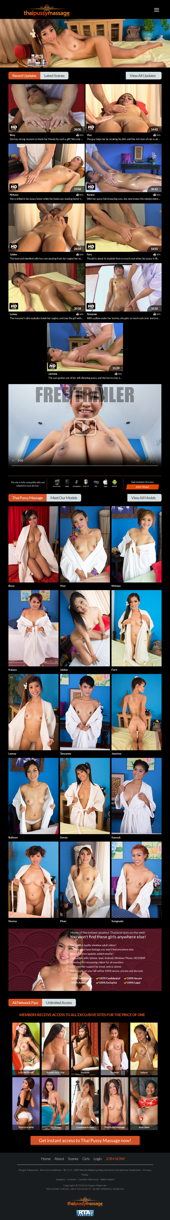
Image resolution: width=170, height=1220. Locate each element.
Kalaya (90, 194)
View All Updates (143, 75)
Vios (89, 135)
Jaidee (13, 254)
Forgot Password (28, 1170)
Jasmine (52, 373)
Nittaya (14, 194)
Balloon (13, 837)
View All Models (143, 497)
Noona (12, 921)
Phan (63, 921)
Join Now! (142, 486)
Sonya (63, 837)
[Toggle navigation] (157, 10)
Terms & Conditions (50, 1170)
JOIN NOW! (115, 1158)
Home (45, 1158)
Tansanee (92, 314)
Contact (72, 1179)
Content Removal (88, 1179)
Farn (89, 254)
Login (98, 1158)
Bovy (12, 135)
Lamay (13, 314)
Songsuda (117, 921)
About (59, 1158)
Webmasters (107, 1179)
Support (61, 1179)
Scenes (73, 1158)
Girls (86, 1158)
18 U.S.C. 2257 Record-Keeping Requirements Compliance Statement (102, 1170)
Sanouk (116, 837)
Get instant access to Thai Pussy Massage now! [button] (85, 1140)
